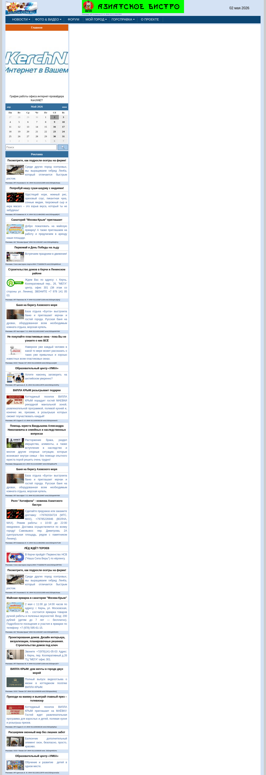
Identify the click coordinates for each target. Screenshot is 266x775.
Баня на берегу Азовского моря (36, 305)
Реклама (37, 154)
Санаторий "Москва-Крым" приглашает (36, 219)
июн (64, 107)
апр (9, 107)
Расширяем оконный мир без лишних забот (37, 732)
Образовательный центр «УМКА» (36, 368)
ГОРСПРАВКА (122, 19)
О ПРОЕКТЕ (150, 19)
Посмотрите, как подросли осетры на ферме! (36, 160)
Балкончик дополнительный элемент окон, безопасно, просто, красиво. (46, 742)
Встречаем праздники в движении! (46, 253)
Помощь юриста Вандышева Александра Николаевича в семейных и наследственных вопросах (37, 429)
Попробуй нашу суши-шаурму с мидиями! (37, 188)
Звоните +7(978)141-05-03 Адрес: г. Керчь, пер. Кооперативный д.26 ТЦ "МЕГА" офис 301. (46, 655)
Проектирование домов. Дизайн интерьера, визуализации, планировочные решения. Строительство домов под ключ (37, 641)
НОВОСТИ (20, 19)
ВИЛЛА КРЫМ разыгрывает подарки (37, 390)
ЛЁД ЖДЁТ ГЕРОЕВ (36, 548)
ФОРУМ (73, 19)
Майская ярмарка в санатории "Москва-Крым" (37, 597)
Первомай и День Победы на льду (36, 247)
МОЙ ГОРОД (94, 19)
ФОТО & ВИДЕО (47, 19)
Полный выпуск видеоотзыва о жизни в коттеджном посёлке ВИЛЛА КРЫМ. (46, 683)
